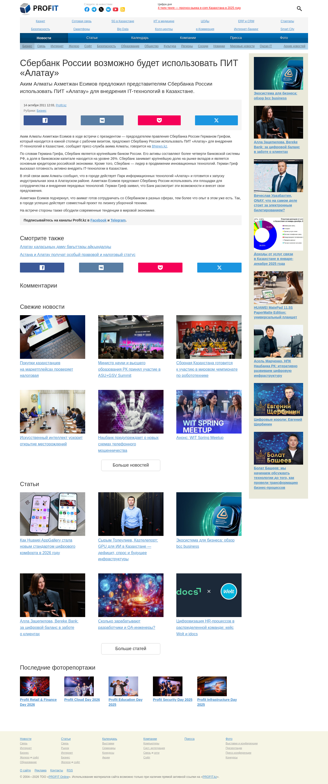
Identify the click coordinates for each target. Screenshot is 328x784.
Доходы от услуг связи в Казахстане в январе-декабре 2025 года (273, 259)
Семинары (108, 748)
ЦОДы (205, 21)
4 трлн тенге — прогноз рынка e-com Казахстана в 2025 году (199, 8)
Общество (152, 46)
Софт (88, 46)
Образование (130, 46)
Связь (41, 46)
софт (36, 757)
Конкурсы (108, 752)
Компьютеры (151, 743)
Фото (284, 38)
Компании (188, 38)
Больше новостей (131, 465)
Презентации (234, 748)
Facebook (98, 220)
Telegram (118, 220)
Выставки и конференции (242, 743)
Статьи (92, 38)
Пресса (236, 38)
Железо (74, 46)
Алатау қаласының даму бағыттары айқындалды (65, 247)
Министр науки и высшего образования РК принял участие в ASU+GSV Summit (129, 369)
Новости (44, 38)
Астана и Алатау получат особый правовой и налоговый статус (77, 255)
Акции (106, 757)
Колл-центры (164, 29)
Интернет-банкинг (246, 29)
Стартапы (287, 21)
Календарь (140, 38)
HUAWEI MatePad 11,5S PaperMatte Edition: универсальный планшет (275, 312)
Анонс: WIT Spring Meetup (200, 438)
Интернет (57, 46)
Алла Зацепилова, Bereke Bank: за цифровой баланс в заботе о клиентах (49, 627)
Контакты (56, 770)
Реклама (40, 770)
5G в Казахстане (123, 21)
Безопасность (40, 29)
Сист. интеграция (154, 748)
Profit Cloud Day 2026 (82, 700)
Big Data (123, 29)
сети (156, 752)
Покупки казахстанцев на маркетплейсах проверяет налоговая (46, 369)
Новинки (219, 46)
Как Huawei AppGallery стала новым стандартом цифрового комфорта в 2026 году (47, 546)
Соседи (203, 46)
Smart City (287, 29)
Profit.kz (61, 105)
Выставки (108, 743)
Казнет (40, 21)
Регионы (187, 46)
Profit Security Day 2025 (172, 700)
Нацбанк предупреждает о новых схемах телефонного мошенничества (128, 444)
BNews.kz (159, 146)
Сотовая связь (81, 21)
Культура (170, 46)
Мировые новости (242, 46)
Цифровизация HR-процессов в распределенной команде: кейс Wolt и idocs (205, 627)
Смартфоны (81, 29)
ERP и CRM (246, 21)
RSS (70, 770)
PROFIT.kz (210, 777)
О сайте (25, 770)
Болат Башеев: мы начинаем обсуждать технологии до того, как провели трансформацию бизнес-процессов (276, 477)
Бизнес (27, 46)
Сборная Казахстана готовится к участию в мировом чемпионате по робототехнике (207, 369)
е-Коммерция (205, 29)
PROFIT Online (59, 777)
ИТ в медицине (164, 21)
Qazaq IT (266, 46)
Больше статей (130, 648)
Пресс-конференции (238, 752)
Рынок (65, 748)
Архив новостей (294, 46)
